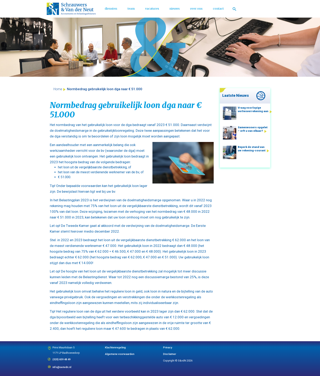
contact (218, 8)
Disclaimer (169, 354)
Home (57, 89)
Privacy (167, 347)
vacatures (152, 8)
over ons (196, 8)
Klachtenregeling (115, 347)
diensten (111, 8)
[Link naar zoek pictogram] (234, 9)
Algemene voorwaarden (119, 354)
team (131, 8)
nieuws (174, 8)
